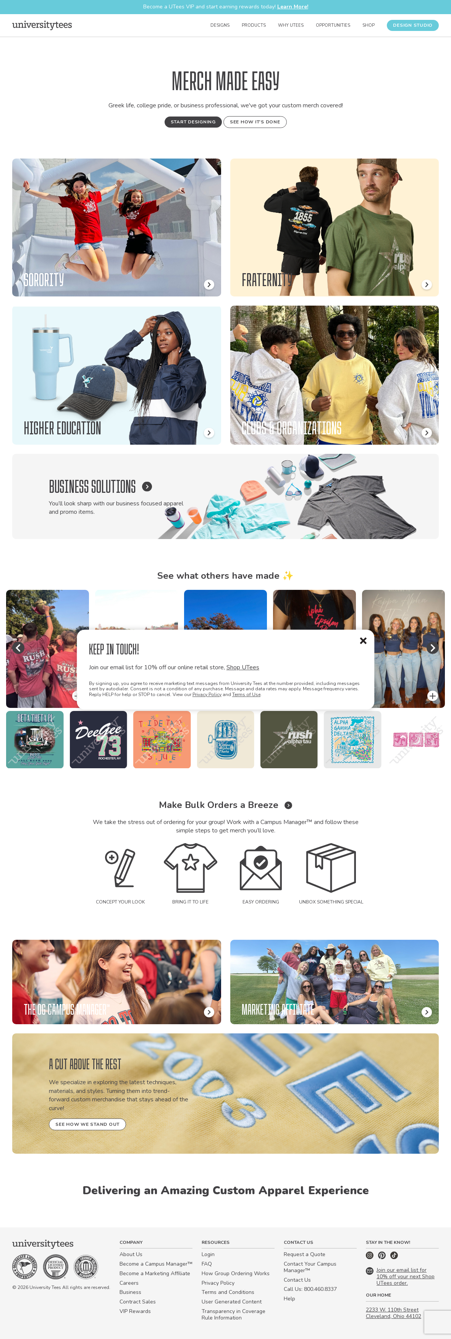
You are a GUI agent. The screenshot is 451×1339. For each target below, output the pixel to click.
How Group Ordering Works (236, 1273)
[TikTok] (394, 1257)
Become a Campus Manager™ (156, 1264)
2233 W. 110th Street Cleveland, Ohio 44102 (393, 1313)
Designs (220, 25)
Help (289, 1298)
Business (130, 1292)
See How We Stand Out (87, 1124)
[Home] (42, 25)
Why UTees (291, 25)
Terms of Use (246, 694)
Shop (368, 25)
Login (208, 1254)
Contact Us (297, 1280)
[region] (225, 739)
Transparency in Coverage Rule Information (233, 1314)
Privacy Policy (206, 694)
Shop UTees (242, 667)
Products (254, 25)
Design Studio (413, 25)
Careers (129, 1283)
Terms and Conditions (228, 1292)
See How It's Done (255, 122)
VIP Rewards (135, 1311)
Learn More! (292, 6)
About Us (131, 1254)
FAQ (207, 1264)
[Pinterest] (382, 1257)
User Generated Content (232, 1301)
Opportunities (333, 25)
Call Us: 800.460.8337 (310, 1289)
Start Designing (193, 122)
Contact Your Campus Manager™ (310, 1267)
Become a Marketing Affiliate (155, 1273)
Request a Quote (304, 1254)
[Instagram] (370, 1257)
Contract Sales (138, 1301)
